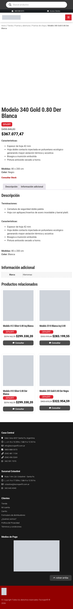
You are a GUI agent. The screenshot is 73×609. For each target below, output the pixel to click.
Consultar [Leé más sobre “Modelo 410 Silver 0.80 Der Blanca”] (19, 409)
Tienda (10, 26)
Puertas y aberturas (22, 26)
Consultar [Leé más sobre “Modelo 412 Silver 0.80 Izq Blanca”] (19, 343)
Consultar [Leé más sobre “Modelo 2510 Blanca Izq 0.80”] (56, 343)
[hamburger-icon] (68, 17)
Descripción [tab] (11, 186)
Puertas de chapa (39, 26)
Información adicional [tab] (32, 186)
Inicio (3, 26)
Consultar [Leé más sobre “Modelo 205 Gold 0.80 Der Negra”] (56, 408)
